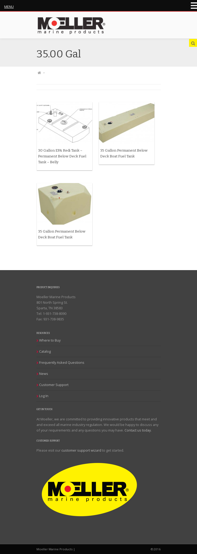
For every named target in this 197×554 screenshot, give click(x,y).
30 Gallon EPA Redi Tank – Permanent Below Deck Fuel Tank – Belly (62, 156)
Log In (43, 395)
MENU (9, 6)
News (43, 373)
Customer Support (53, 384)
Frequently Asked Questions (61, 362)
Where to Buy (50, 340)
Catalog (45, 351)
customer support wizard (81, 450)
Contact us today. (138, 430)
